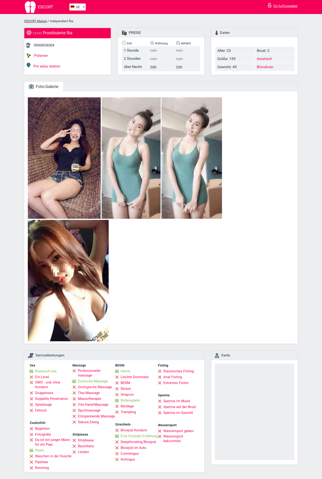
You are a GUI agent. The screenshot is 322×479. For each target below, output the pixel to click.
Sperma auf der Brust (179, 407)
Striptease (86, 440)
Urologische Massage (95, 387)
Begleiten (42, 428)
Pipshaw (41, 462)
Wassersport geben (178, 431)
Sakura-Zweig (88, 422)
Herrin (125, 371)
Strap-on (127, 394)
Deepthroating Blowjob (138, 442)
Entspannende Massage (96, 416)
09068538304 (44, 45)
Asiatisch (264, 58)
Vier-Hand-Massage (93, 404)
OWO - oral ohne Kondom (47, 384)
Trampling (128, 412)
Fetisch (41, 410)
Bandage (127, 406)
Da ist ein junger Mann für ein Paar (52, 442)
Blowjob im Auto (134, 448)
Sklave (126, 389)
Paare (39, 450)
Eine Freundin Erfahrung (139, 436)
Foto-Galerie (43, 86)
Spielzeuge (43, 404)
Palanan (37, 55)
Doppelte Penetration (51, 399)
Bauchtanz (86, 446)
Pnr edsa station (43, 65)
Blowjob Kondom (134, 430)
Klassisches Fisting (178, 371)
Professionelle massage (89, 373)
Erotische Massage (93, 381)
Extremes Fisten (176, 383)
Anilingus (128, 459)
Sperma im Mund (176, 401)
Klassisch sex (46, 371)
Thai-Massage (89, 393)
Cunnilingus (130, 453)
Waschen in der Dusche (53, 456)
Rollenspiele (130, 400)
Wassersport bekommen (173, 438)
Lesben (83, 452)
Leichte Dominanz (135, 377)
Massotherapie (89, 399)
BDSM (125, 383)
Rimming (42, 468)
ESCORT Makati (35, 21)
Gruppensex (44, 393)
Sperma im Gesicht (178, 413)
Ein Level (42, 377)
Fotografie (43, 434)
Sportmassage (89, 410)
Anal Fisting (172, 377)
